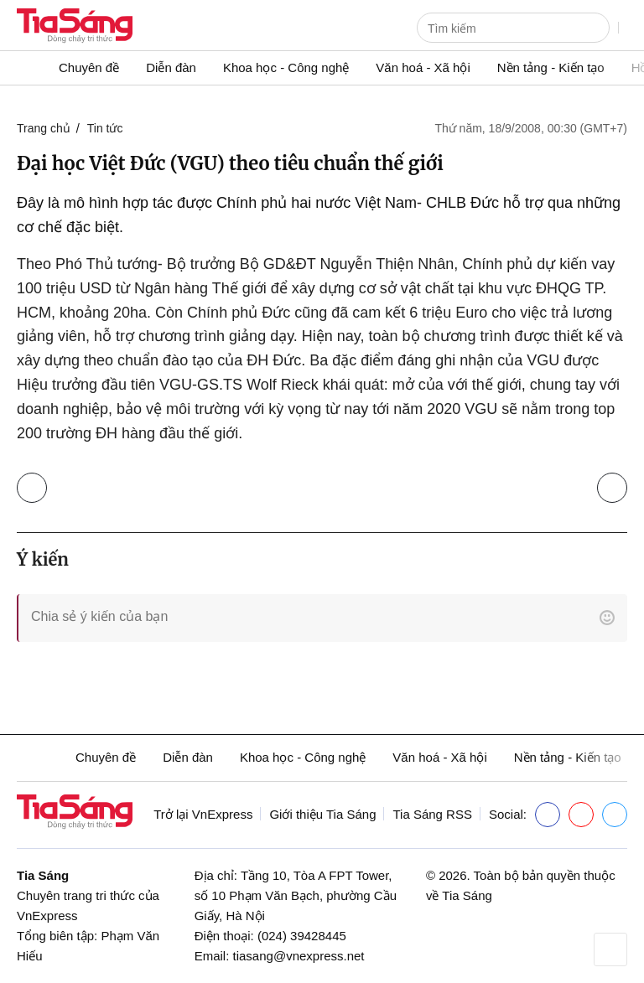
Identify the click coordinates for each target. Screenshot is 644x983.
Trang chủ (43, 128)
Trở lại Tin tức (35, 483)
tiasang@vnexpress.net (299, 956)
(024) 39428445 (301, 936)
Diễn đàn (171, 67)
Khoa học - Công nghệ (286, 67)
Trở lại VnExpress (202, 814)
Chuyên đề (89, 67)
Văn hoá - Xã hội (423, 67)
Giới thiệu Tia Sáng (322, 814)
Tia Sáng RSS (432, 814)
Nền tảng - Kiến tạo (551, 67)
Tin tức (105, 128)
